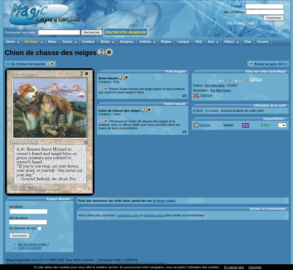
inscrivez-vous (154, 215)
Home (13, 41)
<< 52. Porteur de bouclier (30, 64)
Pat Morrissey (220, 90)
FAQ (198, 41)
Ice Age (202, 125)
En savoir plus (234, 267)
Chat (247, 41)
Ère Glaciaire (214, 85)
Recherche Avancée (125, 32)
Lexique (183, 41)
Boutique (34, 41)
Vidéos (231, 41)
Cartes (69, 41)
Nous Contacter (146, 263)
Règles (166, 41)
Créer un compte (272, 22)
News (52, 41)
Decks (108, 41)
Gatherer (203, 95)
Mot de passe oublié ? (242, 22)
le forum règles (164, 200)
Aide (163, 263)
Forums (262, 41)
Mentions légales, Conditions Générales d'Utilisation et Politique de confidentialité (76, 263)
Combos (88, 41)
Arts (213, 41)
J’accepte (254, 267)
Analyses (126, 41)
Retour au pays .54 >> (268, 64)
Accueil (11, 263)
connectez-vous (128, 215)
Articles (147, 41)
